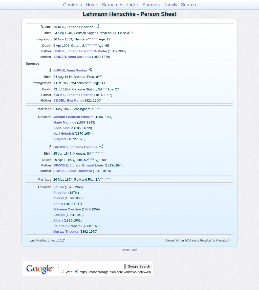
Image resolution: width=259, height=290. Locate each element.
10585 (107, 178)
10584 (94, 45)
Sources (151, 4)
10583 (100, 152)
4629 (96, 38)
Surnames (112, 4)
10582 (94, 152)
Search (188, 4)
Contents (72, 4)
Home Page (129, 249)
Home (92, 4)
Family (170, 4)
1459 (91, 82)
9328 (131, 32)
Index (133, 4)
